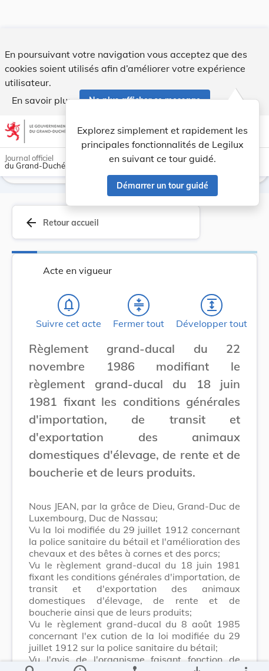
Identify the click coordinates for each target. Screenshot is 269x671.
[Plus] (245, 652)
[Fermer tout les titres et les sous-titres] (139, 307)
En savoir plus (42, 72)
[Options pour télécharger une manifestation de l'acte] (196, 652)
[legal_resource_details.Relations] (134, 652)
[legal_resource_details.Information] (79, 652)
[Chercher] (30, 652)
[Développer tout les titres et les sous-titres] (212, 307)
